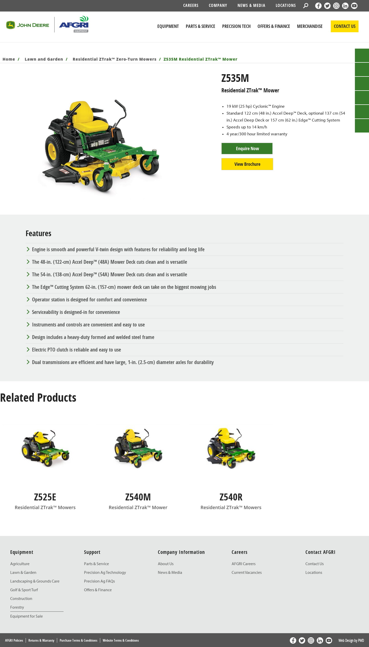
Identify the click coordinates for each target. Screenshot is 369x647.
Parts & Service (96, 563)
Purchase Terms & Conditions (78, 640)
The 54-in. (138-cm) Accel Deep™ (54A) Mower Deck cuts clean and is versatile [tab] (109, 274)
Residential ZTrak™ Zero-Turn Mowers (115, 59)
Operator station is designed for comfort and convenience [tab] (89, 299)
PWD (361, 640)
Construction (21, 598)
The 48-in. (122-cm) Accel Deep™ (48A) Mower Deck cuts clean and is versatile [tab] (109, 261)
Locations (286, 5)
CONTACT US (344, 26)
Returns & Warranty (41, 640)
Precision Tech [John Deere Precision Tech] (236, 26)
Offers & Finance (274, 26)
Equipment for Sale (26, 616)
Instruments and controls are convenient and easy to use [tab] (88, 324)
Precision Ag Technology (105, 572)
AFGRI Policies (14, 640)
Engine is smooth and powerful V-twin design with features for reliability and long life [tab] (118, 249)
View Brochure (247, 164)
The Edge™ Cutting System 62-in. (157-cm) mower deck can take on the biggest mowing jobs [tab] (124, 286)
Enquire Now (247, 148)
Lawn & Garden (23, 572)
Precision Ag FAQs (99, 581)
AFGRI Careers (243, 563)
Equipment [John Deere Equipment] (168, 26)
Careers (191, 5)
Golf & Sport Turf (24, 589)
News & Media (251, 5)
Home (9, 59)
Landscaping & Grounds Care (34, 581)
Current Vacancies (247, 572)
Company (218, 5)
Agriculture (19, 563)
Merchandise (310, 26)
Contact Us (314, 563)
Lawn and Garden (44, 59)
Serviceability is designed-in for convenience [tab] (76, 312)
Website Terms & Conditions (121, 640)
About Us (165, 563)
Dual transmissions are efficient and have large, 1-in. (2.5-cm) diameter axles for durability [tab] (123, 362)
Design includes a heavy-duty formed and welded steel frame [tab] (93, 337)
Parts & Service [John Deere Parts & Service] (200, 26)
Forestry (17, 607)
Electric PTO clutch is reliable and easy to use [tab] (76, 349)
